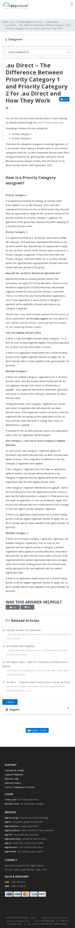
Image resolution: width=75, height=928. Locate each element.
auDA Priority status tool (50, 122)
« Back (10, 702)
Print (64, 99)
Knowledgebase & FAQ (30, 21)
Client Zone (8, 21)
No (27, 607)
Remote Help (11, 778)
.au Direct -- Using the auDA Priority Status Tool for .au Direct (37, 687)
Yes (13, 607)
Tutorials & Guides (14, 770)
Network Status (13, 782)
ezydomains (52, 21)
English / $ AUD (37, 730)
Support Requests (14, 774)
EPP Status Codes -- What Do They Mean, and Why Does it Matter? (37, 669)
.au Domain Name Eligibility (37, 651)
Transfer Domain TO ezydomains (37, 635)
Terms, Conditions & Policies (20, 787)
